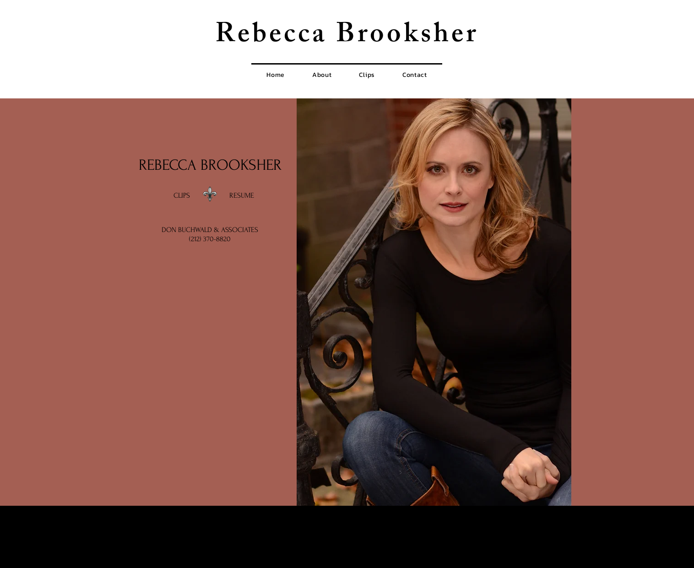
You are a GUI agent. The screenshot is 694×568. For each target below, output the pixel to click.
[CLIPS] (181, 196)
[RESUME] (242, 196)
